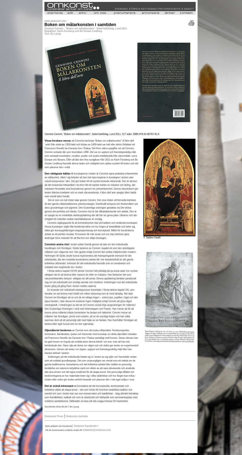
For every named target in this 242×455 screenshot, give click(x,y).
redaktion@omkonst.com (96, 430)
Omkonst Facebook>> (86, 426)
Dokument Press (54, 416)
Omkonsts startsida (76, 416)
